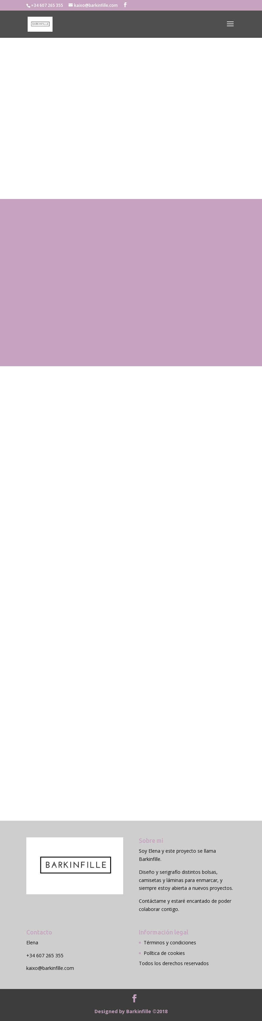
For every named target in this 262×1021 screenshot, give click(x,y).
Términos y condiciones (170, 942)
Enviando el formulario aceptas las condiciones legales (91, 721)
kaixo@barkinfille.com (50, 968)
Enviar (210, 735)
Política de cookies (164, 953)
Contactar (44, 175)
